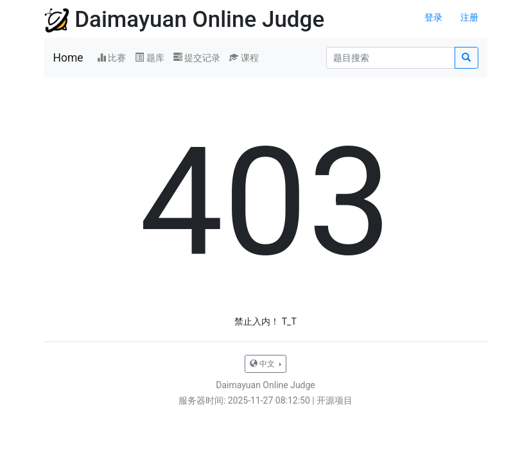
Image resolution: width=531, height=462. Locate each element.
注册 (469, 17)
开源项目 (335, 400)
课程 (243, 58)
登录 (433, 17)
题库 (149, 58)
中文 (263, 363)
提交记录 (196, 58)
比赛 (111, 58)
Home (68, 57)
